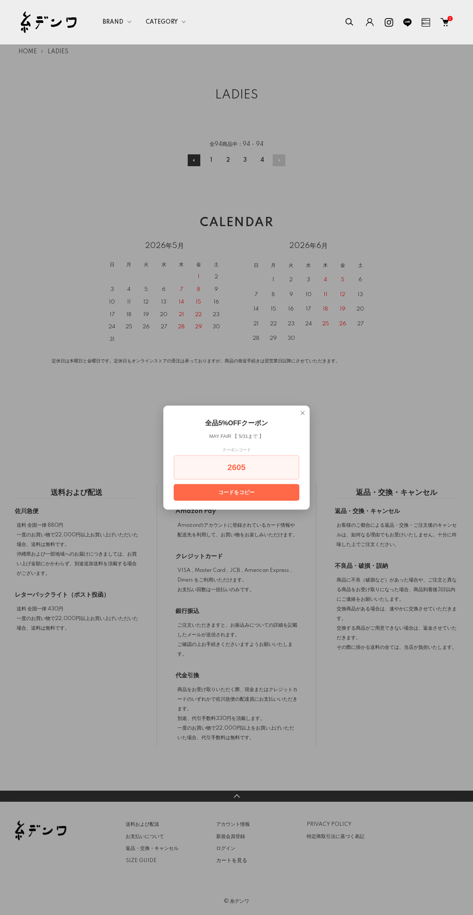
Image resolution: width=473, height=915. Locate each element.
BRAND (113, 22)
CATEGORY (162, 22)
